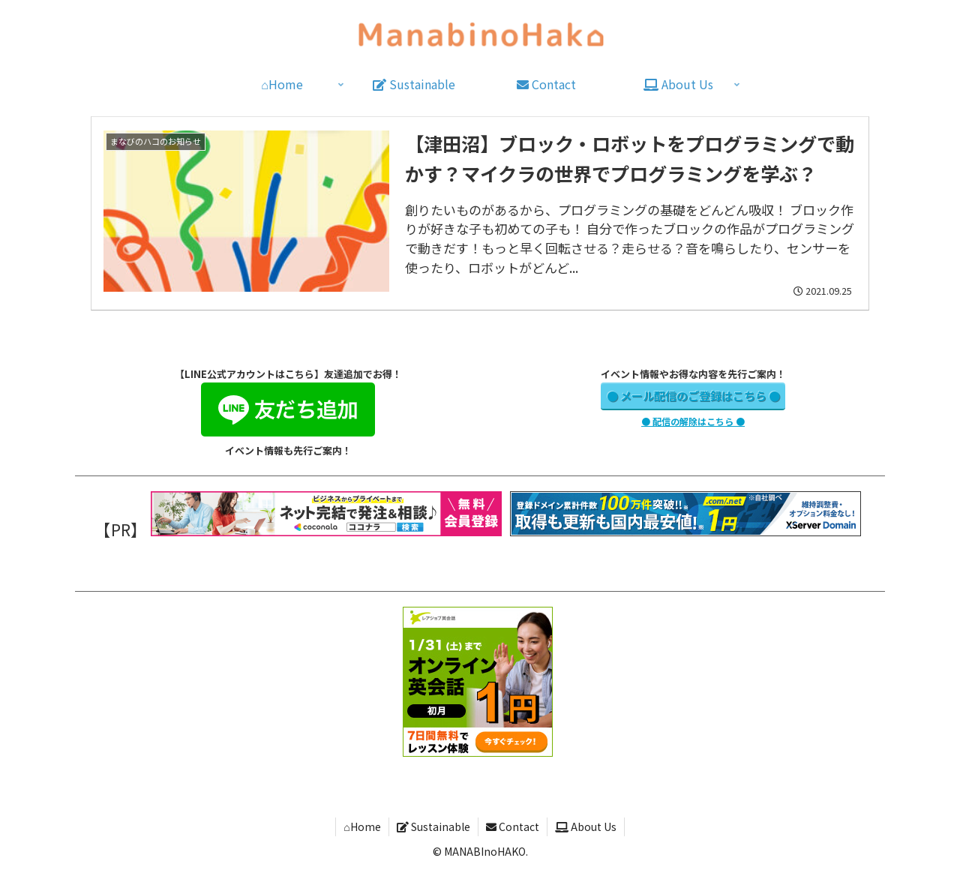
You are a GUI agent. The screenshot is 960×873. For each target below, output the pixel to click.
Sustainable (433, 826)
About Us (585, 826)
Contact (512, 826)
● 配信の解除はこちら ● (693, 421)
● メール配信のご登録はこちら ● (693, 396)
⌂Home (362, 826)
